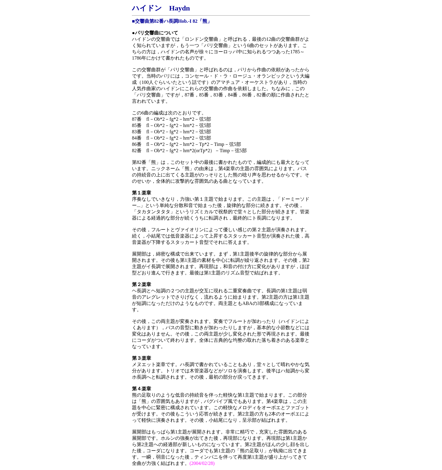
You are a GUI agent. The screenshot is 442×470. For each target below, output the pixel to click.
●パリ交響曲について (155, 32)
